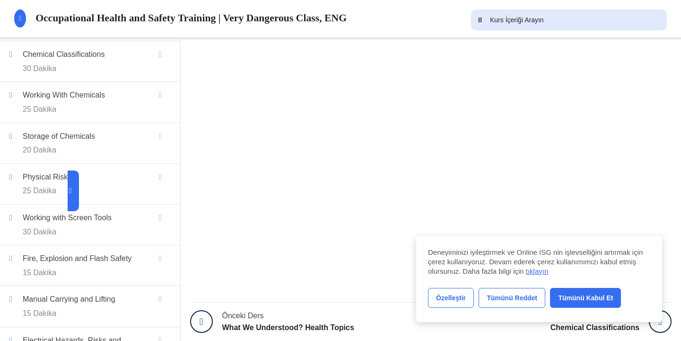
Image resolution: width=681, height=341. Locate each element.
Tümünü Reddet (512, 298)
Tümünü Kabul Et (585, 298)
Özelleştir (451, 298)
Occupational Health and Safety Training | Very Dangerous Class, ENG (197, 18)
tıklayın (537, 271)
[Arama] (480, 20)
